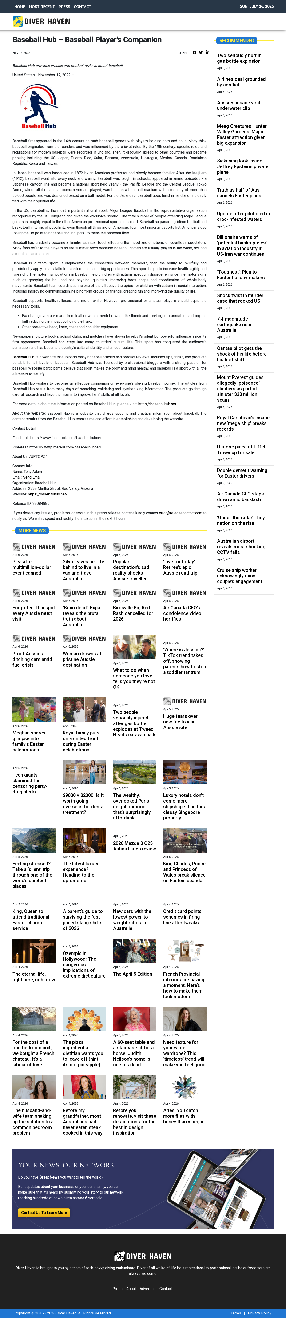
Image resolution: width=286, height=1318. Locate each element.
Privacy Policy (259, 1313)
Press (117, 1289)
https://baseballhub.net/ (48, 494)
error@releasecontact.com (180, 513)
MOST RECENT (42, 6)
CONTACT (82, 6)
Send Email (32, 477)
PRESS (64, 6)
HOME (19, 6)
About (131, 1289)
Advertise (148, 1289)
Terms (236, 1313)
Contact (165, 1289)
